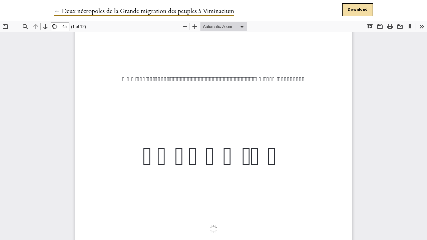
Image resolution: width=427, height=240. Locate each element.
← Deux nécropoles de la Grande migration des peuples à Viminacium (144, 11)
